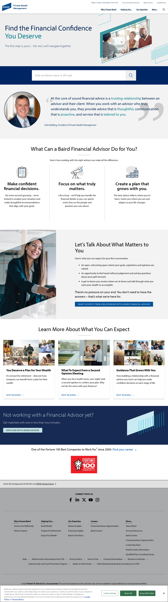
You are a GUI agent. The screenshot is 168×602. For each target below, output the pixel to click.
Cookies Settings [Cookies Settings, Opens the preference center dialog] (110, 593)
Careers (94, 521)
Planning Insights (75, 530)
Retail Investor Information (137, 549)
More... (154, 9)
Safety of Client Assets (82, 563)
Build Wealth (46, 526)
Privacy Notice (76, 559)
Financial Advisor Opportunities (105, 526)
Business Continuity (136, 559)
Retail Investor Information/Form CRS (104, 2)
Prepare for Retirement (51, 530)
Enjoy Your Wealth (49, 535)
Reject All (128, 593)
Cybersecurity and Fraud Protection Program (47, 563)
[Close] (164, 593)
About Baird (131, 526)
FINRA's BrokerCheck (46, 483)
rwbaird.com (161, 2)
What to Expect (20, 530)
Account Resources (134, 530)
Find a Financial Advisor (130, 2)
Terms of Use (92, 559)
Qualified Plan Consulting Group (140, 554)
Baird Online (148, 2)
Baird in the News (75, 535)
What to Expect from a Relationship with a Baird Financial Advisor (114, 304)
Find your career (125, 449)
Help (25, 559)
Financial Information (113, 559)
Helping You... (124, 9)
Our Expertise (141, 9)
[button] (164, 9)
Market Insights (75, 526)
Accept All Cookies (147, 593)
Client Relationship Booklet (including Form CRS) (118, 563)
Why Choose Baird (106, 9)
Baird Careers (96, 530)
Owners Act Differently (24, 526)
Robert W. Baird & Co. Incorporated (42, 583)
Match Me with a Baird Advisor (22, 430)
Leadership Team (133, 545)
